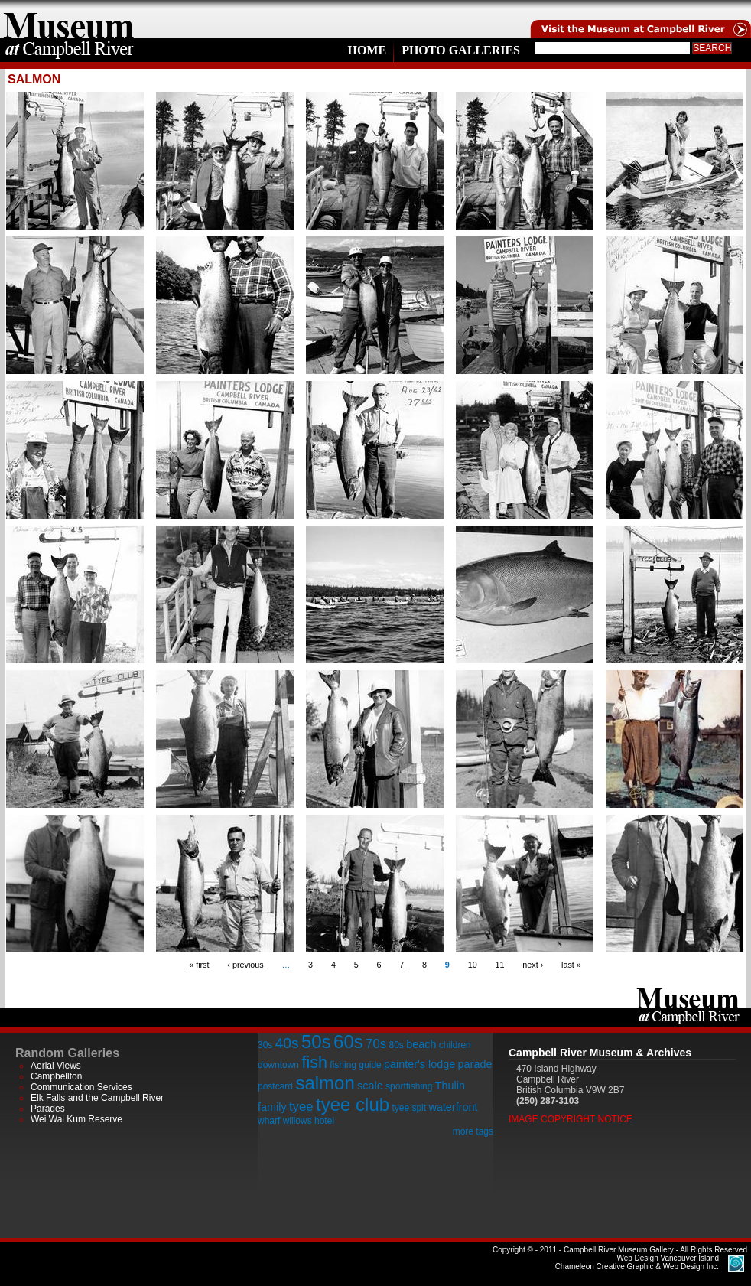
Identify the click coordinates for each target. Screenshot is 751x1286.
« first (199, 964)
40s (287, 1043)
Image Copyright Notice (570, 1119)
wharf (269, 1120)
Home (366, 50)
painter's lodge (419, 1064)
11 (499, 964)
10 (472, 964)
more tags (473, 1131)
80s (396, 1045)
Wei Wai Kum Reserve (76, 1119)
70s (376, 1044)
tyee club (352, 1104)
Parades (48, 1108)
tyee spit (409, 1107)
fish (314, 1062)
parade (475, 1064)
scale (370, 1085)
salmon (324, 1083)
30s (265, 1045)
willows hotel (308, 1120)
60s (348, 1041)
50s (316, 1041)
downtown (278, 1065)
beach (421, 1044)
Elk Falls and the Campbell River (97, 1097)
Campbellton (56, 1076)
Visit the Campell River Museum (639, 19)
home (69, 19)
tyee (301, 1106)
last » (571, 964)
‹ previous (245, 964)
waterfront (452, 1107)
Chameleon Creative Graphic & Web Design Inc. (637, 1262)
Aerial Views (56, 1065)
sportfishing (408, 1086)
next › (532, 964)
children (455, 1045)
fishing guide (355, 1065)
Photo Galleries (461, 50)
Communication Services (81, 1087)
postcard (275, 1086)
